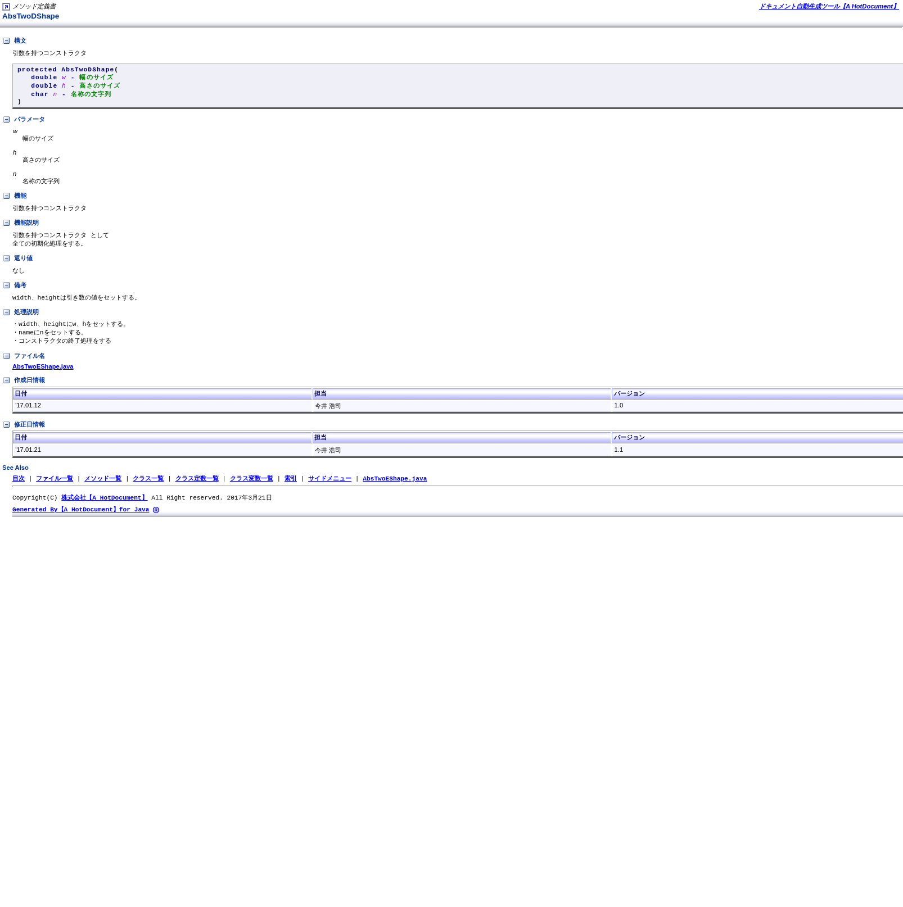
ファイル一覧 (54, 488)
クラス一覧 (148, 488)
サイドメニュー (329, 488)
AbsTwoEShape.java (43, 376)
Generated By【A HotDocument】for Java (81, 520)
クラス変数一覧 (251, 488)
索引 (291, 488)
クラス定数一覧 (197, 488)
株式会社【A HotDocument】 (104, 508)
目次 (18, 488)
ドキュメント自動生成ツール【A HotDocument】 (829, 6)
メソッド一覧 (102, 488)
